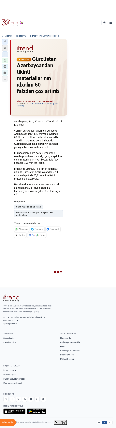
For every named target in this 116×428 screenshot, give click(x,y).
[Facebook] (12, 399)
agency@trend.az (10, 324)
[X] (18, 399)
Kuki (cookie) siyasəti (12, 383)
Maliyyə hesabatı (67, 359)
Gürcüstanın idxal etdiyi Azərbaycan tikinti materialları (35, 213)
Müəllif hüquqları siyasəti (14, 379)
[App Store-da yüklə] (14, 411)
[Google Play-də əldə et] (36, 411)
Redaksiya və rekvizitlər (70, 342)
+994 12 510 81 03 (10, 320)
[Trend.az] (12, 22)
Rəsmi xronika (9, 342)
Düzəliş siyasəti (67, 355)
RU (110, 422)
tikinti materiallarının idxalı (28, 207)
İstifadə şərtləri (9, 370)
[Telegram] (30, 399)
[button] (5, 42)
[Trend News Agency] (11, 298)
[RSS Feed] (43, 399)
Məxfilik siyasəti (10, 375)
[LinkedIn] (37, 399)
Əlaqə (62, 346)
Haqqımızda (65, 338)
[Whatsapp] (5, 399)
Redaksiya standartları (70, 351)
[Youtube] (24, 399)
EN (99, 422)
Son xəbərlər (8, 338)
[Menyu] (111, 22)
